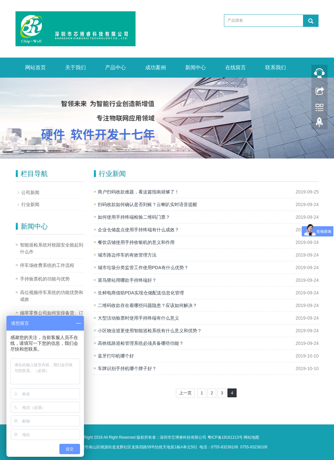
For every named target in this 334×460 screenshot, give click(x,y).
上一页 (185, 392)
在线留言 (235, 67)
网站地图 (251, 437)
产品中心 (115, 67)
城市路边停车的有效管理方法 (127, 254)
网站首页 (35, 67)
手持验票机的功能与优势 (45, 278)
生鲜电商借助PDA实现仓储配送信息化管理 (141, 292)
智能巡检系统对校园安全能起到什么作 (51, 248)
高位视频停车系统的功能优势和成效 (51, 296)
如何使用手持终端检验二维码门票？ (134, 217)
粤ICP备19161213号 (225, 437)
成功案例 (155, 67)
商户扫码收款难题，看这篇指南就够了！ (138, 191)
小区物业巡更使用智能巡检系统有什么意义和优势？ (150, 330)
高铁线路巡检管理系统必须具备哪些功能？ (141, 343)
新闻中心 (195, 67)
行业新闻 (30, 204)
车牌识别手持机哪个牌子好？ (127, 368)
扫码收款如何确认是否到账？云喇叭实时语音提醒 (147, 204)
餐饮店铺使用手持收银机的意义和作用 (136, 242)
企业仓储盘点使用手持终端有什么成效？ (138, 229)
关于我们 (75, 67)
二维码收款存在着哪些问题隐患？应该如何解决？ (147, 305)
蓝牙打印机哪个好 (116, 355)
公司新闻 (30, 192)
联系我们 (275, 67)
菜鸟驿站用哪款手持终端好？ (127, 280)
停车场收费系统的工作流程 (47, 265)
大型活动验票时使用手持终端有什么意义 (138, 318)
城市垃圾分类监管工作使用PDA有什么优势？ (143, 267)
